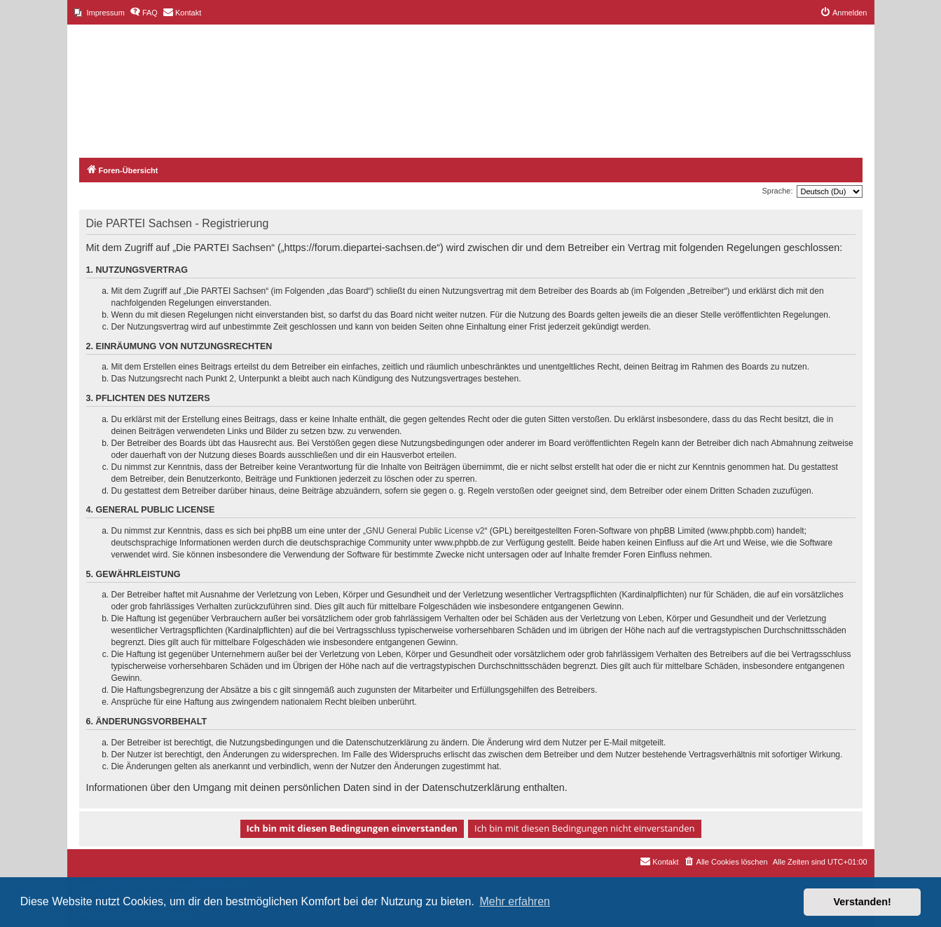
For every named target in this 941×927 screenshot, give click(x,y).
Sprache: (777, 191)
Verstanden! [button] (862, 901)
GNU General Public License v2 (425, 531)
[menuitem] (99, 12)
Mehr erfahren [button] (514, 901)
